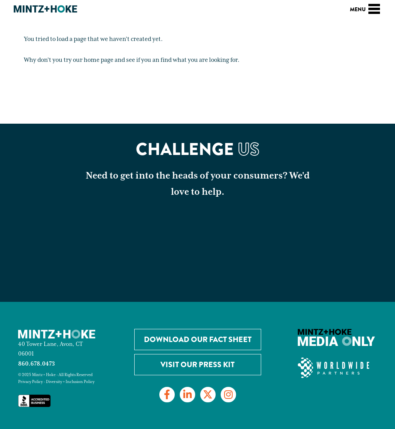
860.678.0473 (36, 364)
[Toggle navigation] (374, 7)
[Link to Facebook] (167, 394)
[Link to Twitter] (208, 394)
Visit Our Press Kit (197, 364)
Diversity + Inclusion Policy (70, 382)
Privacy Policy (30, 382)
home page (98, 60)
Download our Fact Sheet (198, 339)
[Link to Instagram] (228, 394)
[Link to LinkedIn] (187, 394)
